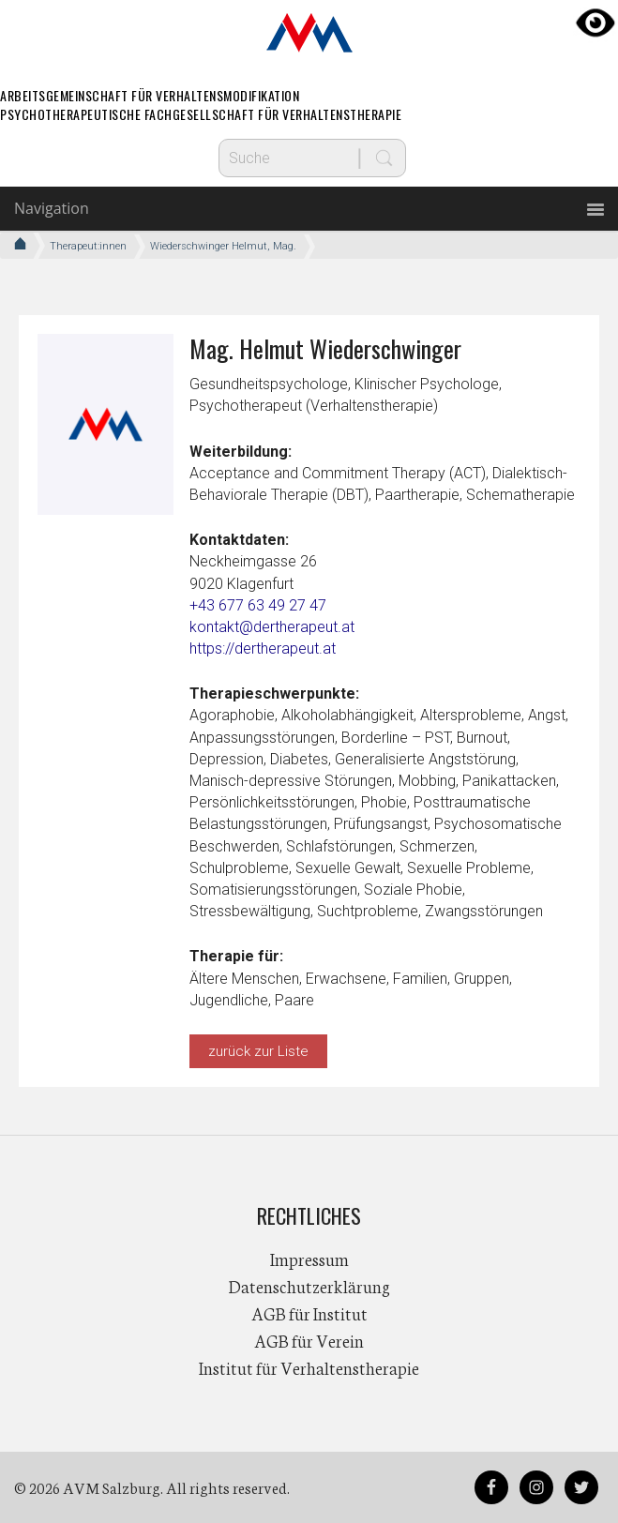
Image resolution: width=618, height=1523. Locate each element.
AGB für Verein (309, 1340)
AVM (309, 33)
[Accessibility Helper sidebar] (595, 22)
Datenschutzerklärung (309, 1286)
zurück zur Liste (258, 1051)
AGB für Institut (309, 1313)
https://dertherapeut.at (262, 648)
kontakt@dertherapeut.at (271, 627)
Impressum (309, 1258)
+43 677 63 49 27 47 (257, 605)
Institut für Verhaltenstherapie (309, 1367)
